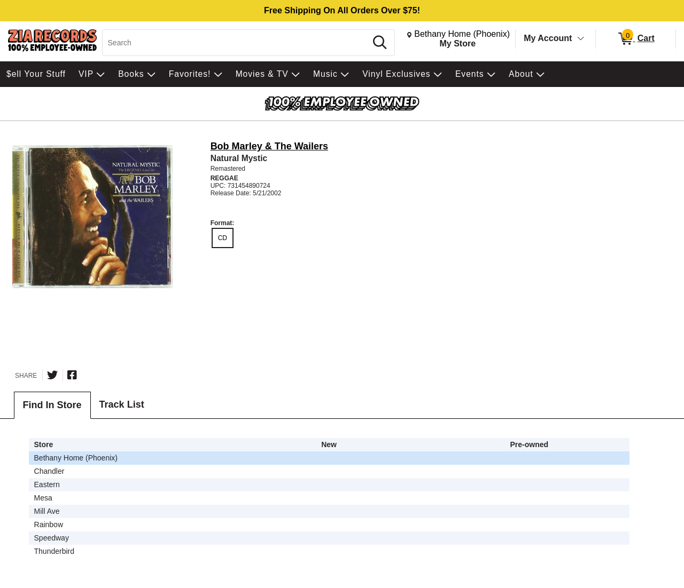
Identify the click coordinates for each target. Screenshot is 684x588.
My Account (548, 38)
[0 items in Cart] (635, 39)
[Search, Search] (236, 42)
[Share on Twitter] (52, 375)
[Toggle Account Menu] (580, 39)
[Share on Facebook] (72, 375)
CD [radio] (222, 238)
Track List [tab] (121, 404)
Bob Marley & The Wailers (269, 146)
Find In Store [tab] (52, 405)
